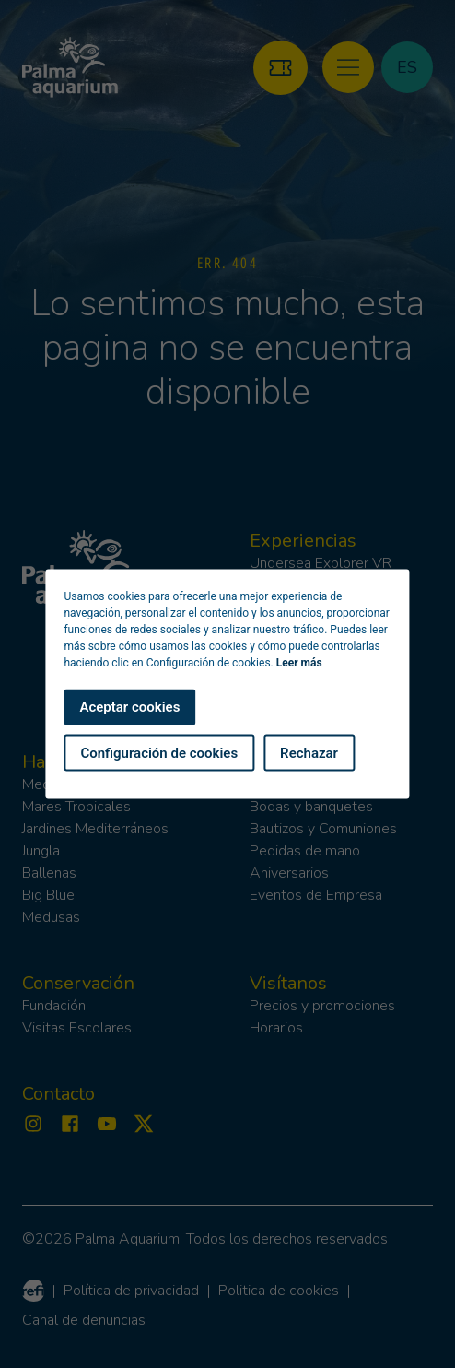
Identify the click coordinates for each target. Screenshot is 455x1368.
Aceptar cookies (129, 707)
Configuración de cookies (159, 752)
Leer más (299, 662)
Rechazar (309, 752)
